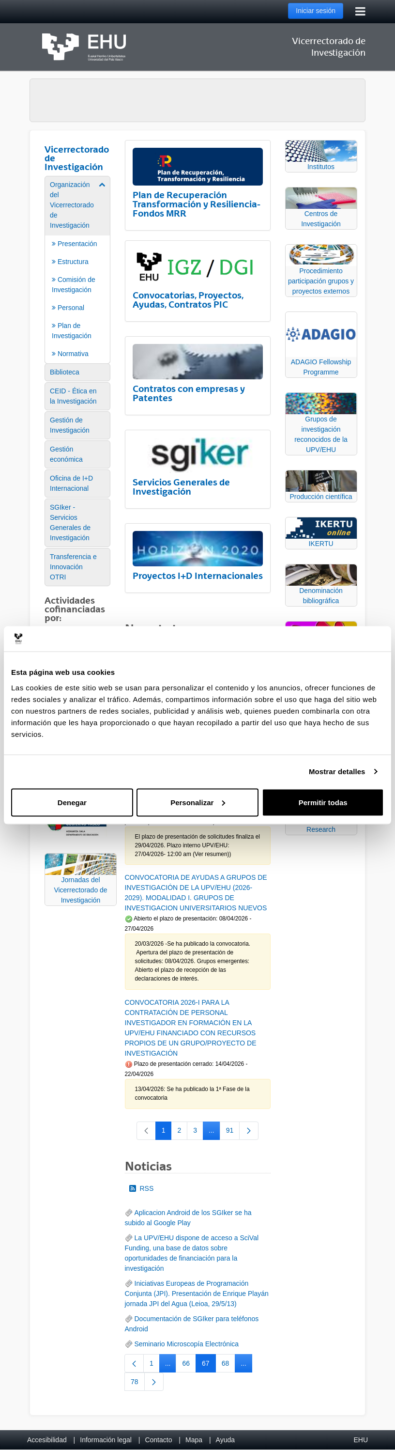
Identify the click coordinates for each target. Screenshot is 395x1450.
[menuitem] (77, 269)
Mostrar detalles (337, 771)
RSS (141, 1188)
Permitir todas (323, 802)
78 (138, 1383)
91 (233, 1132)
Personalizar (197, 802)
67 (209, 1365)
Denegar (72, 802)
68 (229, 1365)
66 (189, 1365)
